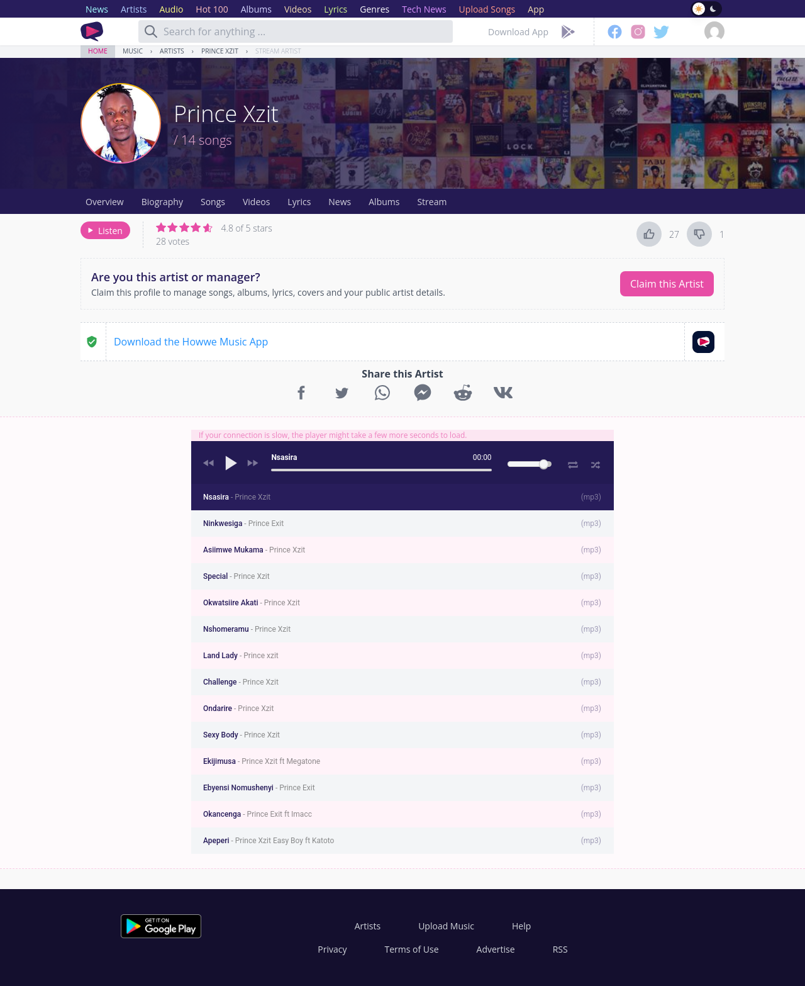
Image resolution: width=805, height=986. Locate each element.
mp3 (591, 497)
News (339, 202)
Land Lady (241, 655)
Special (236, 576)
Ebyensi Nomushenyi (259, 787)
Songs (213, 202)
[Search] (150, 31)
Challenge (241, 682)
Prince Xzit (219, 51)
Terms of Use (412, 949)
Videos (256, 202)
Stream (432, 202)
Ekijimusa (261, 761)
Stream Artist (278, 51)
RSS (560, 949)
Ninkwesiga (243, 523)
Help (521, 926)
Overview (105, 202)
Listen (104, 231)
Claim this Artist (667, 284)
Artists (172, 51)
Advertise (496, 949)
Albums (384, 202)
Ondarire (238, 708)
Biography (162, 202)
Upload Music (446, 926)
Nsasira (236, 497)
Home (98, 51)
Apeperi (268, 840)
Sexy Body (241, 735)
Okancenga (257, 814)
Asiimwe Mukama (254, 550)
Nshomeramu (247, 629)
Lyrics (299, 202)
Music (133, 51)
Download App (518, 32)
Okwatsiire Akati (251, 602)
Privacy (332, 949)
